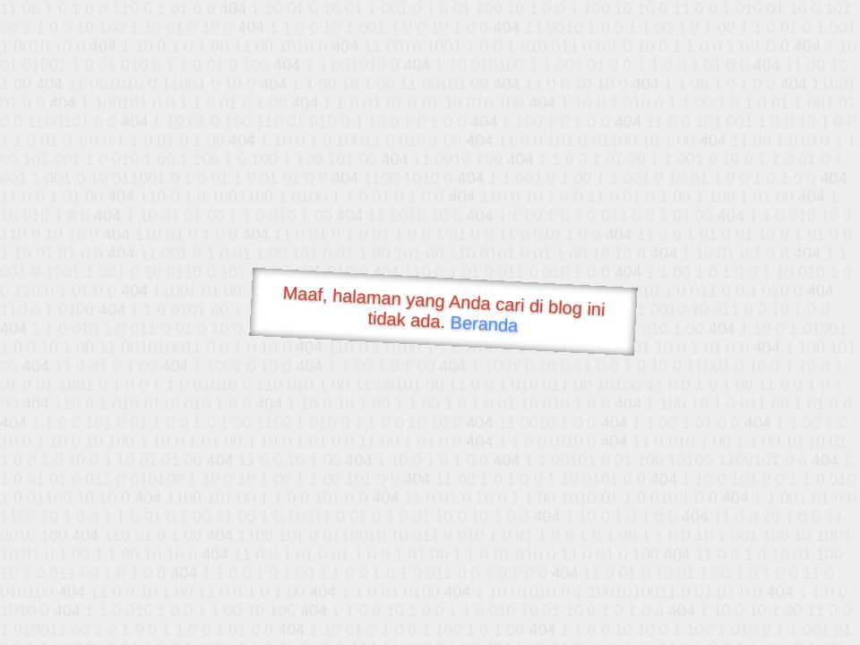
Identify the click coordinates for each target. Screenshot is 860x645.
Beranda (484, 323)
